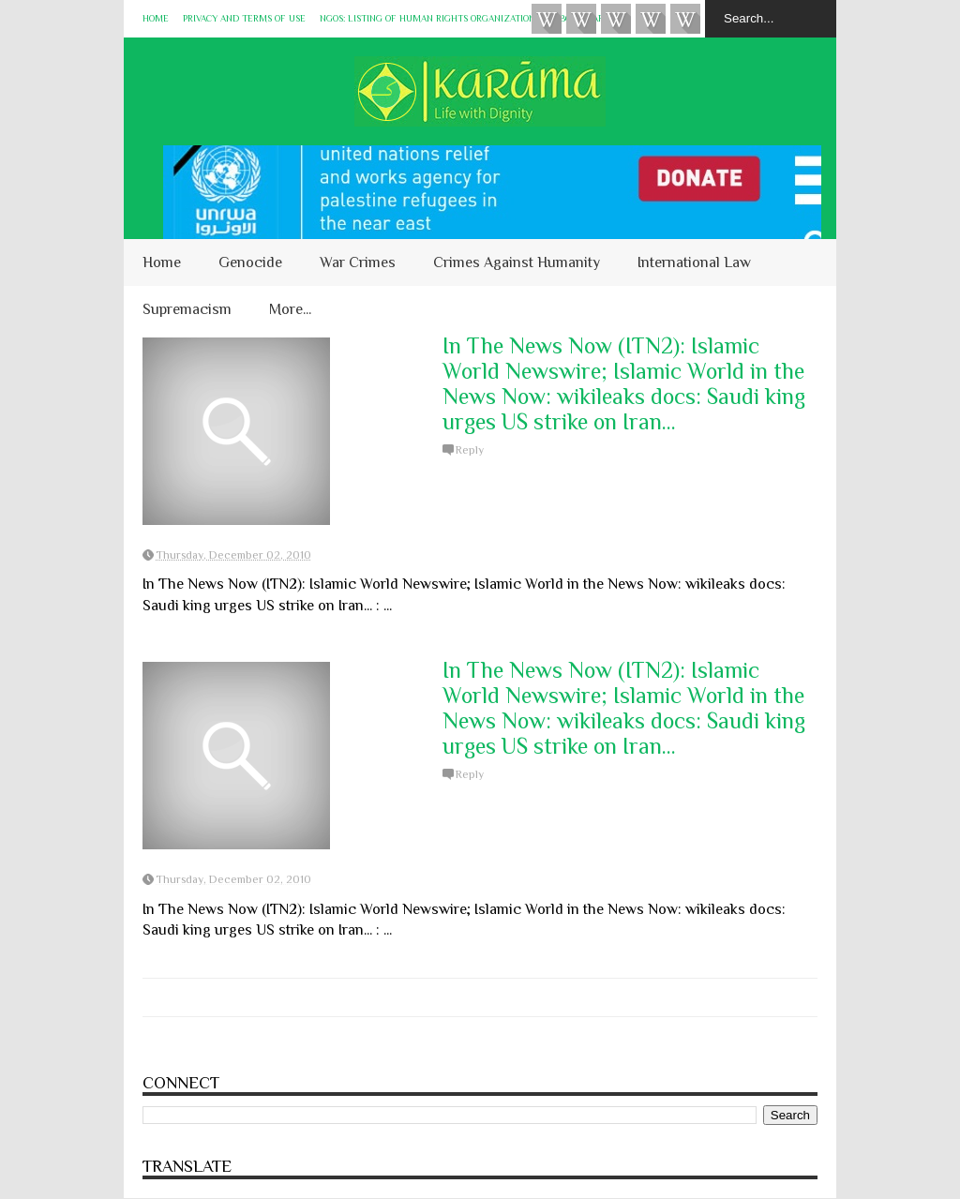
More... (290, 309)
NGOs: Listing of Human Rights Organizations (430, 18)
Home (155, 18)
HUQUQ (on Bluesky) (581, 19)
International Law (694, 262)
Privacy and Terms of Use (244, 18)
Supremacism (187, 309)
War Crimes (358, 262)
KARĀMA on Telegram (685, 19)
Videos (547, 19)
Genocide (250, 262)
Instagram (651, 19)
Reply (470, 450)
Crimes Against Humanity (516, 262)
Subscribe (616, 19)
